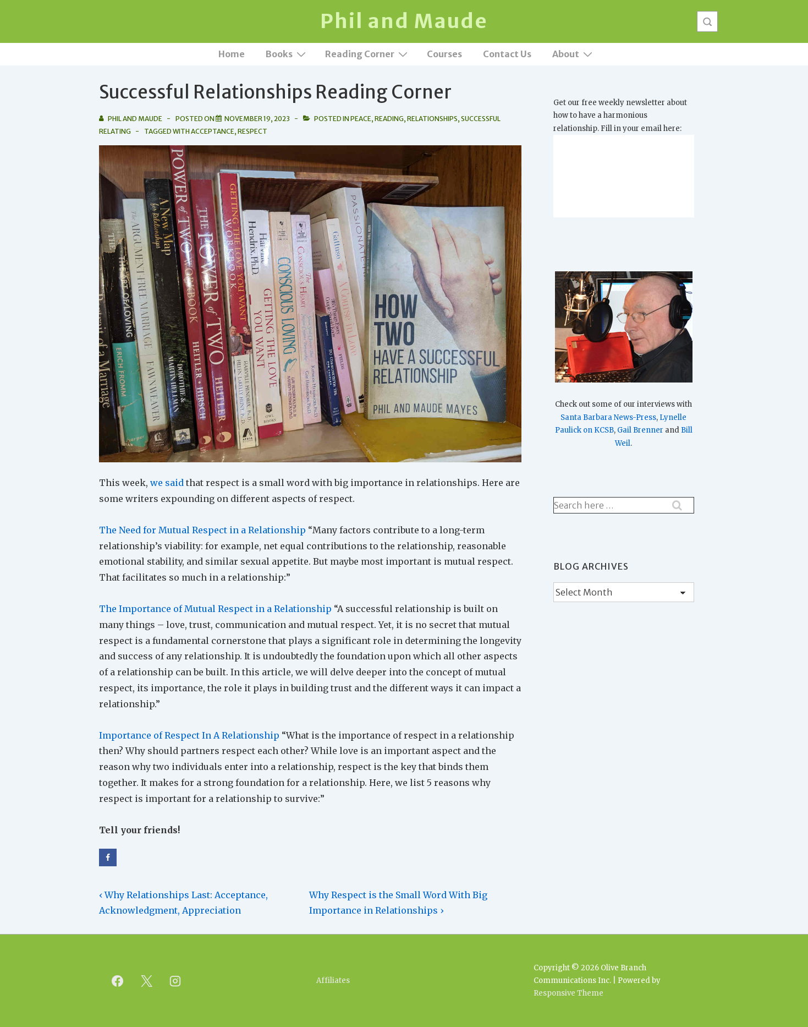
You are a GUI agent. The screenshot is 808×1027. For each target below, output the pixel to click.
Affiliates (333, 980)
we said (167, 482)
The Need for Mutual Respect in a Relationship (202, 530)
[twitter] (146, 980)
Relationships (432, 118)
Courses (444, 53)
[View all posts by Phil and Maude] (131, 118)
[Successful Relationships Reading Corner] (257, 118)
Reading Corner (367, 53)
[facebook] (117, 980)
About (573, 53)
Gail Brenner (640, 430)
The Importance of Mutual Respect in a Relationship (215, 608)
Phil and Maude (404, 21)
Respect (252, 131)
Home (231, 53)
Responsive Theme (568, 993)
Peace (360, 118)
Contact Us (507, 53)
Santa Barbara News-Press (608, 417)
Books (287, 53)
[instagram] (175, 980)
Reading (389, 118)
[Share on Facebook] (108, 857)
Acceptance (212, 131)
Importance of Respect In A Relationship (189, 735)
